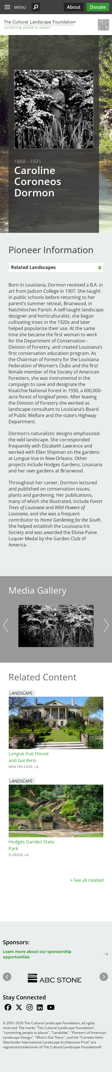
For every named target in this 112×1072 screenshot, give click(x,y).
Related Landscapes (33, 267)
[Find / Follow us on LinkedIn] (40, 1008)
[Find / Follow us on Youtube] (51, 1008)
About (73, 7)
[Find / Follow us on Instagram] (30, 1008)
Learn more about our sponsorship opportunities (37, 954)
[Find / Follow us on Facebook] (8, 1008)
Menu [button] (20, 7)
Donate (98, 7)
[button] (35, 7)
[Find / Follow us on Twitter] (19, 1008)
